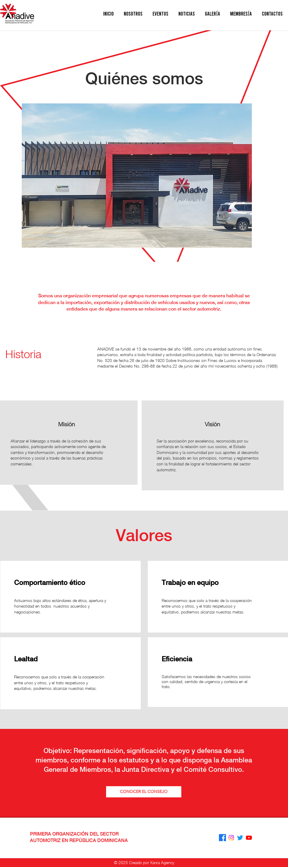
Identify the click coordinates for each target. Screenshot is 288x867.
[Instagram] (231, 837)
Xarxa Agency (162, 862)
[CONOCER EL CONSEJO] (144, 792)
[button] (133, 14)
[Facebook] (222, 837)
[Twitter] (240, 837)
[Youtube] (248, 837)
